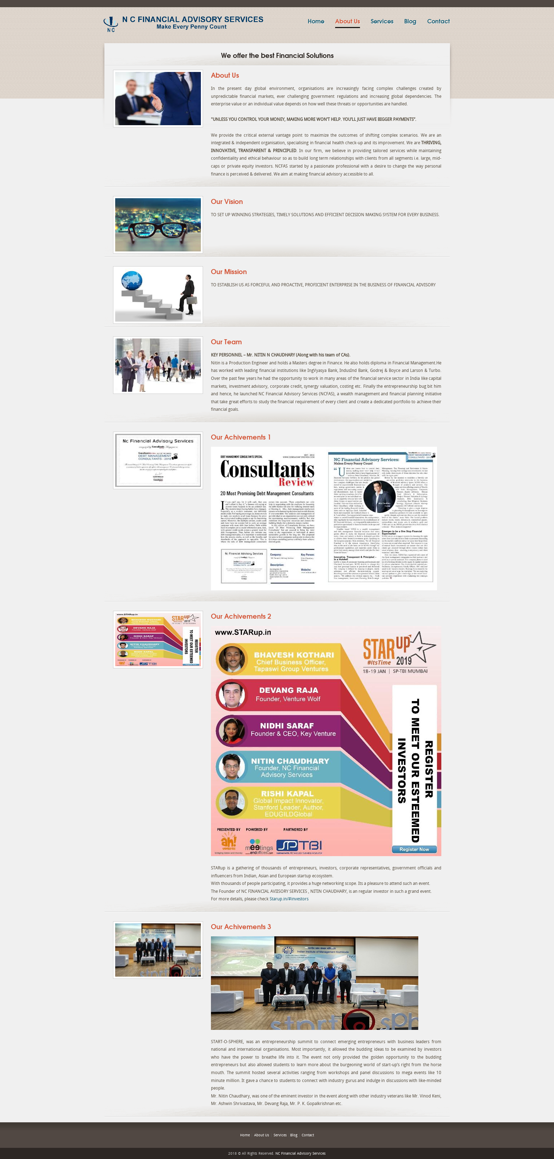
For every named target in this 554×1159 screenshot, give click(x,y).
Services (382, 20)
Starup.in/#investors (289, 898)
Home (316, 20)
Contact (438, 20)
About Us (347, 20)
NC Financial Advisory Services (300, 1153)
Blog (410, 20)
